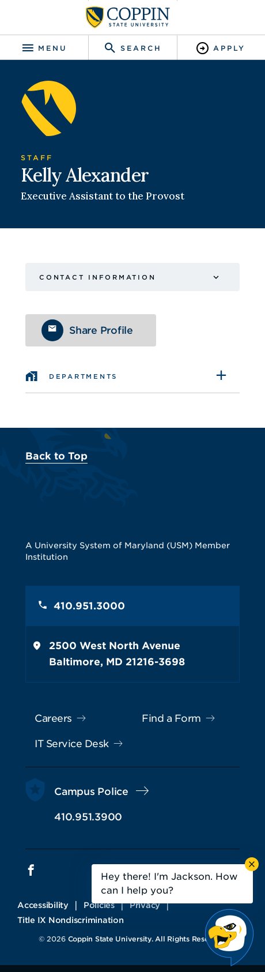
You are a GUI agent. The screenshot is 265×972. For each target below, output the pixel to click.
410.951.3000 (89, 606)
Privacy (145, 905)
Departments (83, 376)
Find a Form (171, 718)
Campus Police (91, 791)
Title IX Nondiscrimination (70, 920)
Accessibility (43, 905)
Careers (53, 718)
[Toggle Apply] (221, 48)
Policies (99, 905)
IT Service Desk (72, 743)
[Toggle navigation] (44, 48)
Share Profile (101, 330)
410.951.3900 (88, 817)
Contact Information (97, 277)
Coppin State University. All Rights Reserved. (147, 939)
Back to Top (56, 456)
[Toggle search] (132, 48)
